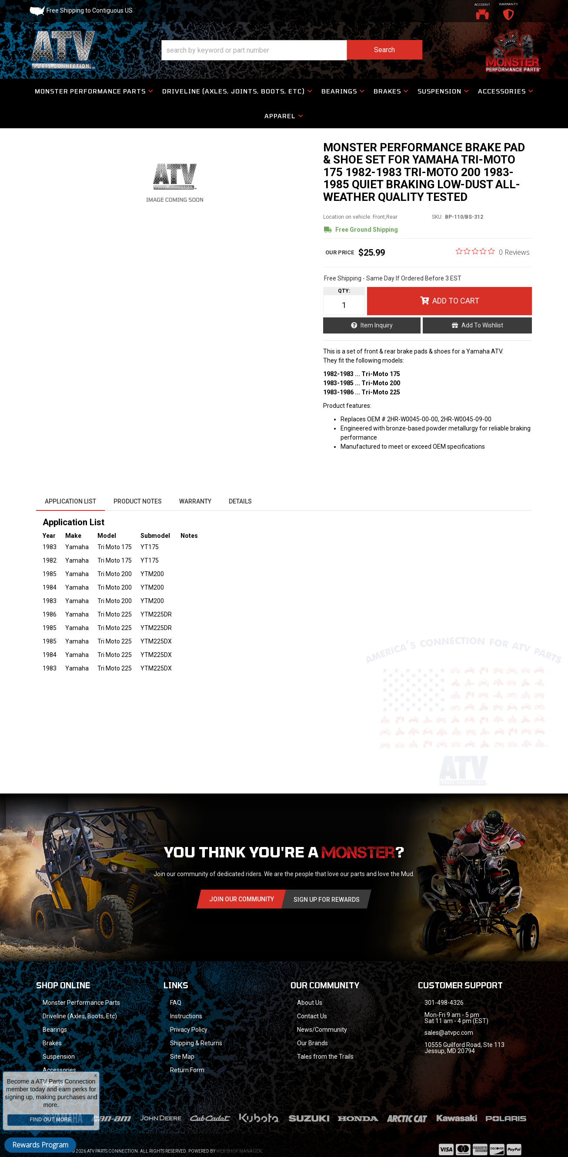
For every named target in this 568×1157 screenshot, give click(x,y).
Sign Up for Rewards (327, 899)
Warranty (195, 501)
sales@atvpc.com (448, 1032)
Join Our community (241, 899)
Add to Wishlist (482, 325)
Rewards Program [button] (40, 1145)
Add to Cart (455, 300)
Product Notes (138, 501)
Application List (70, 501)
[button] (291, 50)
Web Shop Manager (238, 1151)
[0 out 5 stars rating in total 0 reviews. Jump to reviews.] (493, 251)
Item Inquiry (377, 325)
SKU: (437, 217)
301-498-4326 (444, 1002)
